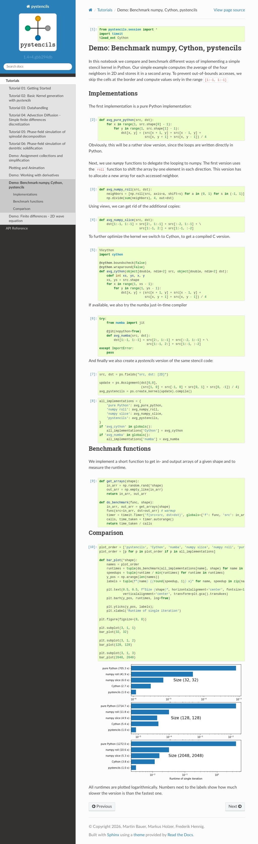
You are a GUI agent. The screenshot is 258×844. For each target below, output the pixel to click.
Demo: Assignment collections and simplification (36, 158)
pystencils (38, 28)
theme (139, 835)
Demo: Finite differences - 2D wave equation (36, 218)
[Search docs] (37, 66)
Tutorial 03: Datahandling (28, 108)
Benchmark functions (28, 201)
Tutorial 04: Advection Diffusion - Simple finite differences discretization (34, 119)
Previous (102, 806)
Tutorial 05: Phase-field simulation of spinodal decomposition (37, 134)
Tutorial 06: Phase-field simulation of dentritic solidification (37, 146)
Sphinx (113, 835)
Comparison (21, 209)
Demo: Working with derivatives (34, 175)
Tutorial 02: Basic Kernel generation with (36, 98)
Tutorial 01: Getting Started (30, 88)
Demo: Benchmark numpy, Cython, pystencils (36, 185)
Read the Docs (180, 835)
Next (235, 806)
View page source (229, 10)
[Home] (90, 10)
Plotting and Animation (27, 168)
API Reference (17, 228)
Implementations (25, 194)
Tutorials (12, 81)
